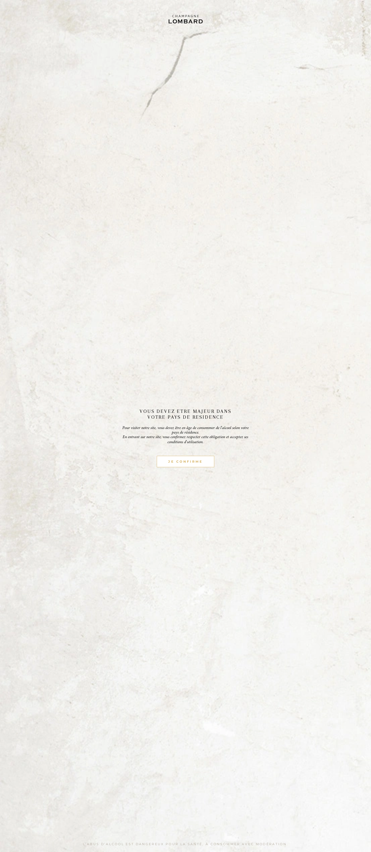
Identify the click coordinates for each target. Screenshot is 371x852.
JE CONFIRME (185, 461)
